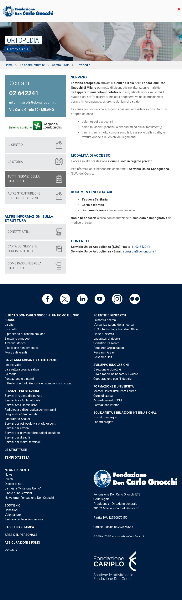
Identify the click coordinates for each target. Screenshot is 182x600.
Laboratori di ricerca (106, 338)
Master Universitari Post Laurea (114, 391)
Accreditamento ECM (107, 400)
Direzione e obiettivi (107, 369)
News (9, 474)
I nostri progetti (103, 422)
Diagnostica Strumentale (21, 414)
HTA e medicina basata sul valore (115, 374)
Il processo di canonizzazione (25, 334)
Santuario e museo (17, 338)
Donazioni (11, 510)
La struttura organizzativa (22, 369)
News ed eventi (17, 470)
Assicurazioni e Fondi (22, 542)
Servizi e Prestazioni (22, 391)
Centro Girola (60, 65)
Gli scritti (11, 329)
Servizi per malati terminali (22, 442)
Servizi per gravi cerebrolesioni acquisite (32, 433)
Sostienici (13, 505)
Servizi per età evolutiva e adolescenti (30, 423)
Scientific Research (109, 315)
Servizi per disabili (17, 437)
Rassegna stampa (19, 527)
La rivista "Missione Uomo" (23, 488)
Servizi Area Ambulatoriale (22, 400)
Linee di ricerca (103, 334)
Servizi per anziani (17, 428)
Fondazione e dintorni (19, 379)
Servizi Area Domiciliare (21, 405)
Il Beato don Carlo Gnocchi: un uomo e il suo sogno (38, 383)
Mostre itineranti (16, 352)
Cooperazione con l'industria (112, 379)
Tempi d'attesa (17, 457)
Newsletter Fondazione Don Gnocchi (29, 498)
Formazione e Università (113, 386)
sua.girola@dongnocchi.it (139, 251)
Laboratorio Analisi (17, 419)
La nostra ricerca (104, 320)
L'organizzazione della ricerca (113, 324)
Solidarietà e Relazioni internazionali (125, 413)
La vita (9, 324)
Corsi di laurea (103, 396)
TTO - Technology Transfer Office (115, 329)
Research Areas (104, 352)
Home (9, 65)
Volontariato (13, 515)
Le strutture (16, 450)
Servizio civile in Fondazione (24, 519)
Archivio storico (15, 343)
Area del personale (21, 535)
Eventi (9, 479)
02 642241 (142, 247)
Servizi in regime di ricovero (23, 396)
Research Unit (102, 357)
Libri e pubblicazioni (18, 493)
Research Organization (108, 348)
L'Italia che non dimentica (22, 348)
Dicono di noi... (14, 484)
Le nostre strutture (32, 65)
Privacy (11, 550)
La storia (10, 374)
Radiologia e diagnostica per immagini (30, 409)
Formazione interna (106, 405)
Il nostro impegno (105, 417)
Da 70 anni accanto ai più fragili (31, 360)
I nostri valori (13, 365)
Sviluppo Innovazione (111, 365)
